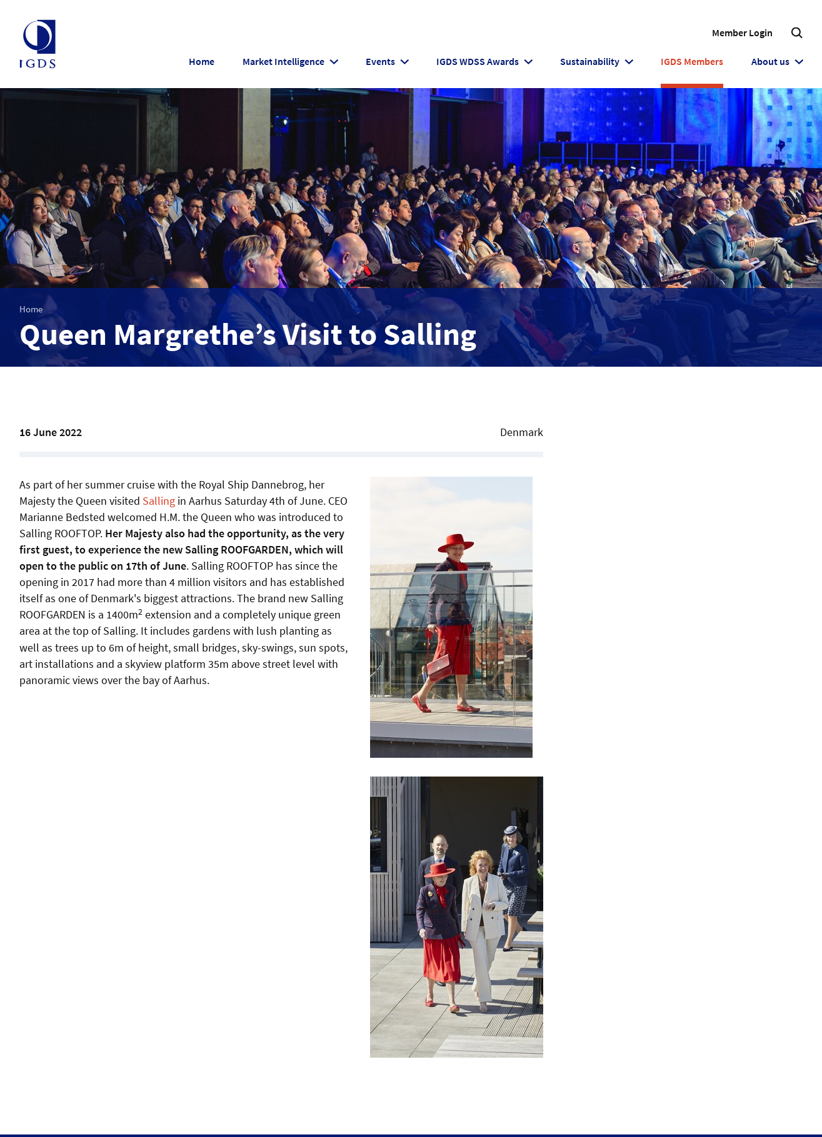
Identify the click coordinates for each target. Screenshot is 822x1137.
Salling (159, 501)
